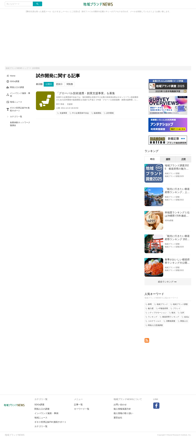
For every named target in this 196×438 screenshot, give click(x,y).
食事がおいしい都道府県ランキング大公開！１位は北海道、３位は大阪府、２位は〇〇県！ (177, 261)
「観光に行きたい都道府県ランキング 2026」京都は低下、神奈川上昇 (177, 238)
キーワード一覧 (81, 409)
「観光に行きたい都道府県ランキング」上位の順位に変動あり (177, 191)
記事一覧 (78, 404)
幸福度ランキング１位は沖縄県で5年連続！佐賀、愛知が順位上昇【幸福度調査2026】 (177, 214)
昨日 (152, 159)
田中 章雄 (60, 104)
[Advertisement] (98, 41)
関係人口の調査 (42, 409)
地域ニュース (40, 417)
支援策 (70, 104)
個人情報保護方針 (122, 409)
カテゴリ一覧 (40, 426)
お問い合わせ (120, 404)
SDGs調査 (169, 220)
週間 (168, 159)
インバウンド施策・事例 (46, 413)
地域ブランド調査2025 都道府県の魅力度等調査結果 (177, 167)
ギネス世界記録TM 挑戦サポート (50, 422)
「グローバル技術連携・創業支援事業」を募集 (85, 93)
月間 (183, 159)
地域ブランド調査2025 (174, 176)
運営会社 (118, 417)
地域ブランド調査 (172, 173)
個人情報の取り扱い (123, 413)
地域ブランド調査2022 (174, 200)
